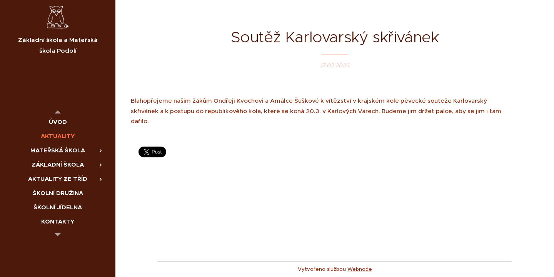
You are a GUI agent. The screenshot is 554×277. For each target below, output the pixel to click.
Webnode (359, 269)
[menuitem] (57, 121)
